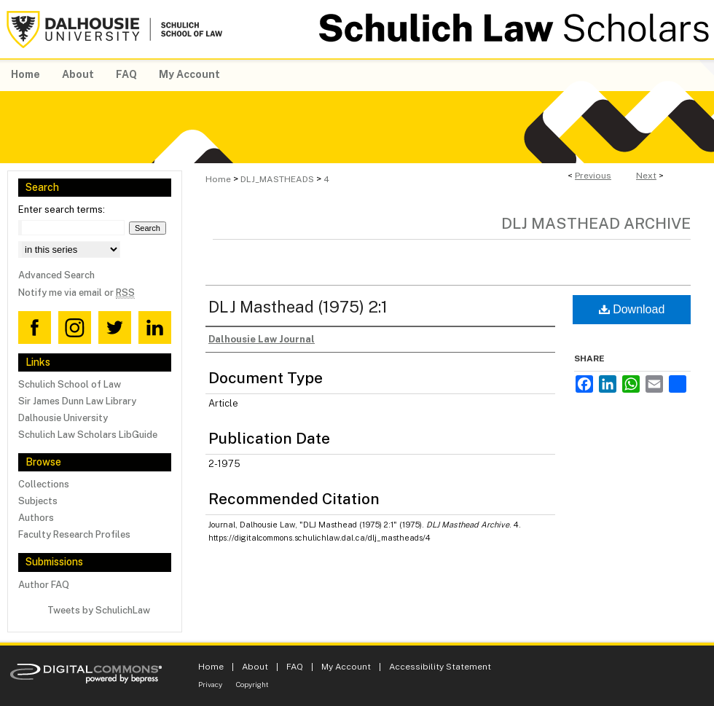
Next (646, 175)
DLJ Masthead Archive (596, 223)
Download (632, 309)
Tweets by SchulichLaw (98, 610)
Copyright (252, 684)
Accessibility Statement (440, 667)
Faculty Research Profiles (74, 534)
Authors (36, 517)
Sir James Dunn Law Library (77, 401)
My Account (346, 667)
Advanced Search (56, 275)
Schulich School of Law (69, 384)
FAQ (294, 667)
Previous (593, 175)
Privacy (210, 684)
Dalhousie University (63, 417)
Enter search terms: (61, 209)
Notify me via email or (76, 292)
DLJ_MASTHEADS (277, 179)
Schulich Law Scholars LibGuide (87, 434)
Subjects (38, 500)
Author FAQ (43, 584)
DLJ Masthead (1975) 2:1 (298, 306)
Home (218, 179)
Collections (43, 484)
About (255, 667)
